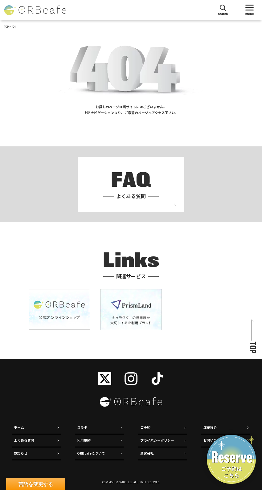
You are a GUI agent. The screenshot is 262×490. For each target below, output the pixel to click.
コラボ (82, 427)
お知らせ (20, 453)
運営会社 (147, 453)
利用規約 (84, 440)
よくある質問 (24, 440)
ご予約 (145, 427)
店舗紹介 (210, 427)
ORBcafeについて (91, 453)
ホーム (19, 427)
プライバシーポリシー (157, 440)
